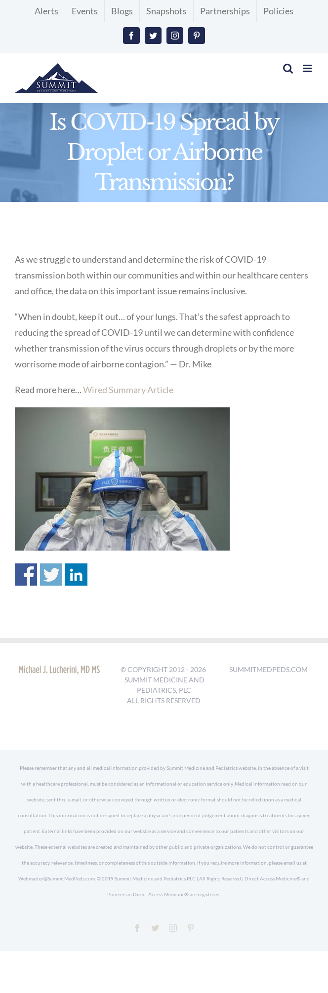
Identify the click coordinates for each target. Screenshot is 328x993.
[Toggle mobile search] (288, 68)
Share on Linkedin (76, 574)
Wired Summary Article (128, 389)
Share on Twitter (51, 574)
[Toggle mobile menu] (308, 68)
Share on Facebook (26, 574)
